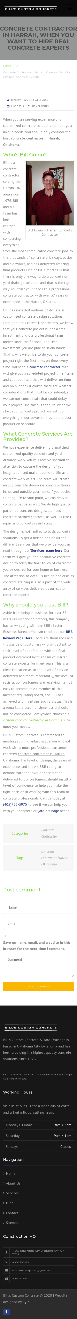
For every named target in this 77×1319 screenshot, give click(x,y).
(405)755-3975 (15, 804)
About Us (13, 1183)
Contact (12, 1213)
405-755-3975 (20, 1262)
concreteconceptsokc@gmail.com (32, 1270)
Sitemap (12, 1222)
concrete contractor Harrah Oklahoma (54, 857)
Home (7, 65)
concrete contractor (44, 367)
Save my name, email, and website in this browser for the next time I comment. (36, 945)
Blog (10, 1203)
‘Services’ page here (46, 550)
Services (12, 1193)
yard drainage (48, 810)
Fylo (26, 1301)
